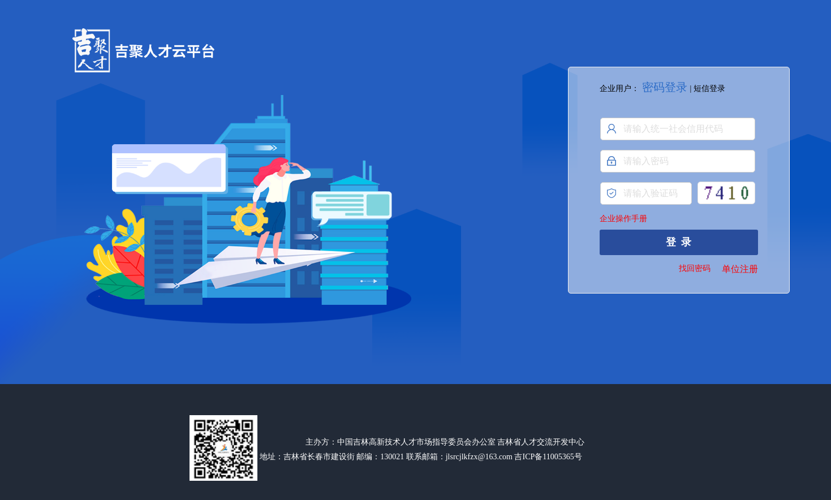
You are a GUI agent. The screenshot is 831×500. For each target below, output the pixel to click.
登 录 (678, 242)
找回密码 (695, 268)
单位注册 (740, 269)
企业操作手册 (623, 218)
